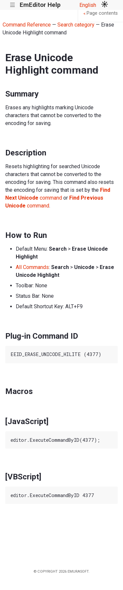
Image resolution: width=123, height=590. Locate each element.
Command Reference (27, 25)
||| (13, 5)
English (87, 5)
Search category (75, 25)
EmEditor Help (40, 5)
